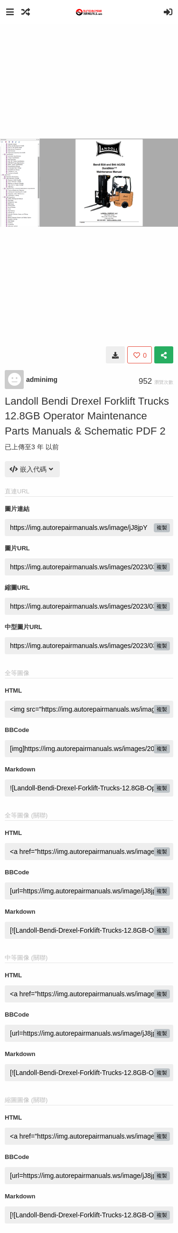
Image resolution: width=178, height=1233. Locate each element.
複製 (162, 527)
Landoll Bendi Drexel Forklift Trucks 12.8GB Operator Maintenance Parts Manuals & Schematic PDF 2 (87, 416)
